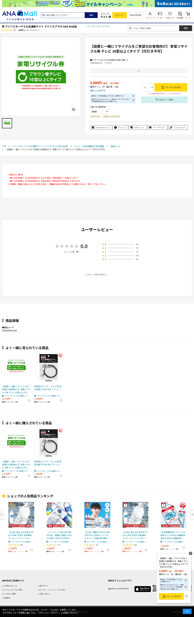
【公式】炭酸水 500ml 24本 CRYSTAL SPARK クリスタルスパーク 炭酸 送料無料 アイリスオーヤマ (97, 535)
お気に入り (170, 17)
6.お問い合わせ (44, 594)
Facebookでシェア (102, 127)
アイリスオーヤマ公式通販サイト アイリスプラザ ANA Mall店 (41, 26)
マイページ (150, 17)
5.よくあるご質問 (9, 594)
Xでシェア (121, 127)
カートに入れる (173, 596)
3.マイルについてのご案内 (12, 589)
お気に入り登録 (166, 99)
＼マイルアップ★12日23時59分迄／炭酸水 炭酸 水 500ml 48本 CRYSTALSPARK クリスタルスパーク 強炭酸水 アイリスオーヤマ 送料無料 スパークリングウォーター (59, 535)
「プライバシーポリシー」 (49, 612)
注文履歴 (179, 17)
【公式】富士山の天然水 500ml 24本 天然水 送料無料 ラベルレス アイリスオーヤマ (134, 535)
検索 (91, 15)
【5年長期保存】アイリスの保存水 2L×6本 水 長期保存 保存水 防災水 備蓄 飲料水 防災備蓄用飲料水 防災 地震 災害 (173, 535)
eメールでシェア (159, 127)
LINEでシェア (139, 127)
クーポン (160, 17)
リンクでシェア (179, 127)
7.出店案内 (6, 598)
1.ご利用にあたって (9, 585)
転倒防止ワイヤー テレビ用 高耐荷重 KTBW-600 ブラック (47, 388)
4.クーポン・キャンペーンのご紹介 (51, 589)
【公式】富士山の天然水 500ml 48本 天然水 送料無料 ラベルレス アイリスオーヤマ (20, 535)
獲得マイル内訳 (96, 90)
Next (192, 514)
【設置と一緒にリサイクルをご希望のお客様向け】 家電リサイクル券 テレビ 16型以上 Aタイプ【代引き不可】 (16, 389)
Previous (2, 514)
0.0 (84, 246)
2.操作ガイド (43, 585)
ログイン (119, 15)
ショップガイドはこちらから (98, 26)
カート (188, 17)
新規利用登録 (135, 15)
